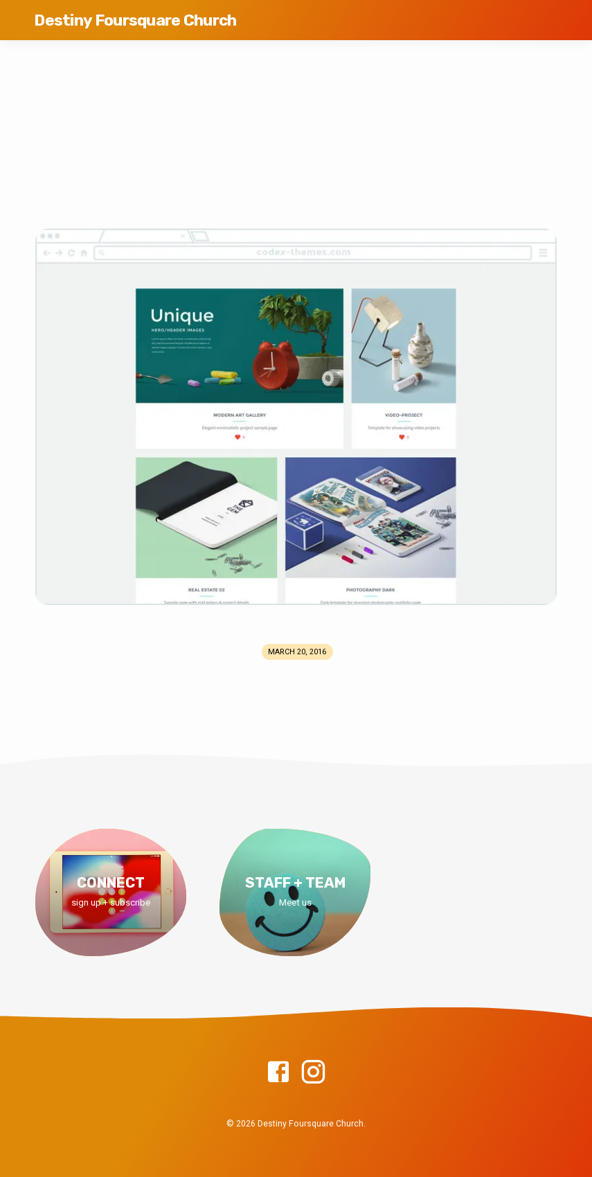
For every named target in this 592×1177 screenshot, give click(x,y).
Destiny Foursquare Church (135, 20)
